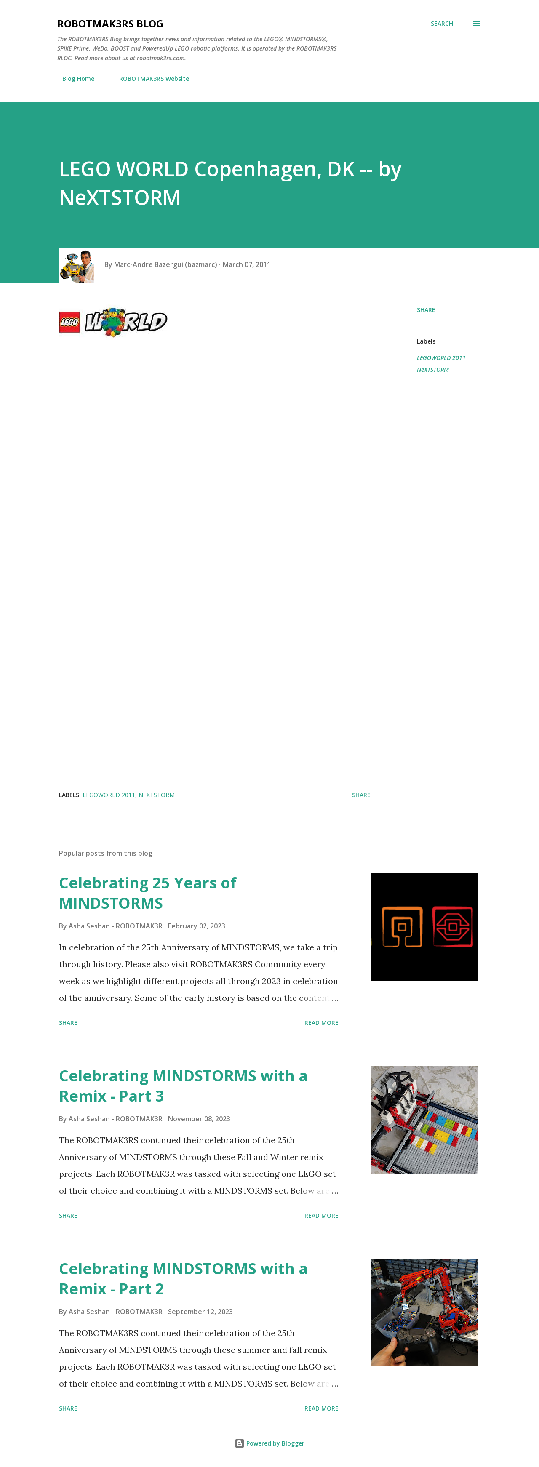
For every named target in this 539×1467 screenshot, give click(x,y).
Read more (321, 1023)
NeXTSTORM (433, 369)
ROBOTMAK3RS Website (149, 79)
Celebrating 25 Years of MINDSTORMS (148, 892)
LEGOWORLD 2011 (441, 358)
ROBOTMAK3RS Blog (110, 23)
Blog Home (73, 79)
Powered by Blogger (269, 1443)
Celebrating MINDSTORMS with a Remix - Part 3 (183, 1085)
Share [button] (426, 310)
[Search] (442, 24)
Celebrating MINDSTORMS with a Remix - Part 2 (183, 1278)
